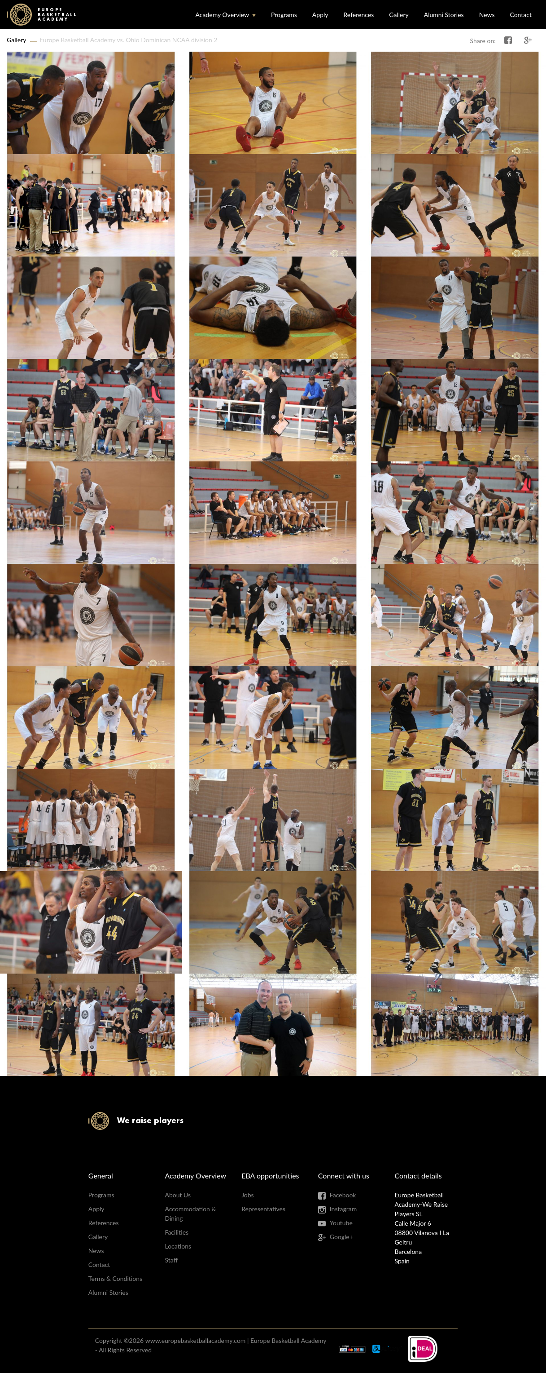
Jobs (247, 1195)
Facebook (343, 1195)
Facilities (176, 1232)
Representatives (263, 1209)
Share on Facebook (508, 40)
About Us (178, 1195)
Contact (521, 14)
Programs (284, 14)
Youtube (341, 1223)
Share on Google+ (528, 40)
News (487, 14)
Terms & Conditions (115, 1278)
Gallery (398, 14)
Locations (178, 1246)
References (359, 14)
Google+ (341, 1236)
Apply (320, 14)
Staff (171, 1260)
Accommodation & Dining (190, 1213)
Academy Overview (222, 14)
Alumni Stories (444, 14)
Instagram (343, 1209)
